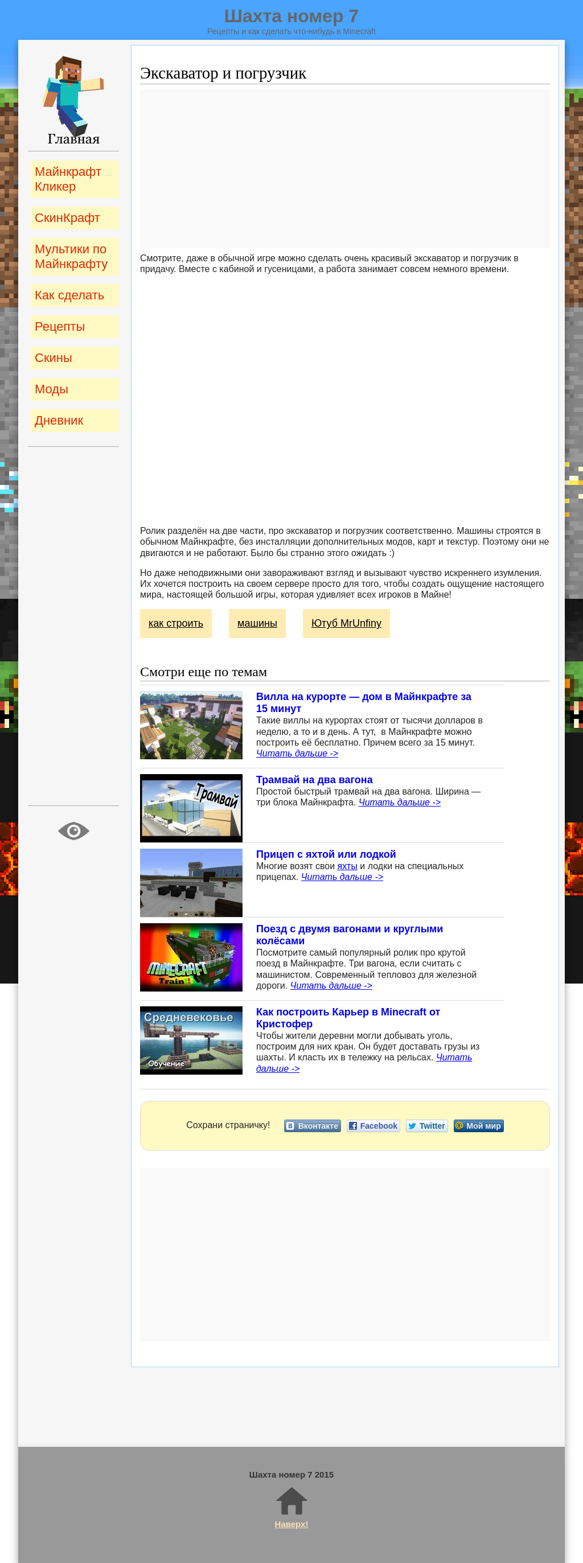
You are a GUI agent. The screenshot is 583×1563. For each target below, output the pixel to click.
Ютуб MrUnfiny (346, 623)
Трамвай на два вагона (314, 779)
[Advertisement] (345, 168)
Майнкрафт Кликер (68, 179)
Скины (53, 358)
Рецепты (60, 326)
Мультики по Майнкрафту (71, 256)
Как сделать (69, 295)
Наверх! (292, 1507)
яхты (348, 866)
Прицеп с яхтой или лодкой (326, 854)
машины (257, 623)
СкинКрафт (67, 218)
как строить (176, 623)
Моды (51, 389)
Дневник (59, 420)
